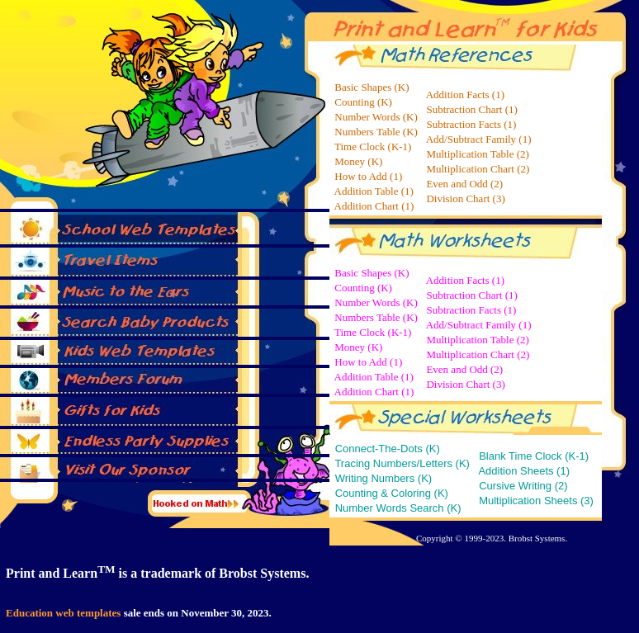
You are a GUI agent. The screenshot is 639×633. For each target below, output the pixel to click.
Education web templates (63, 613)
